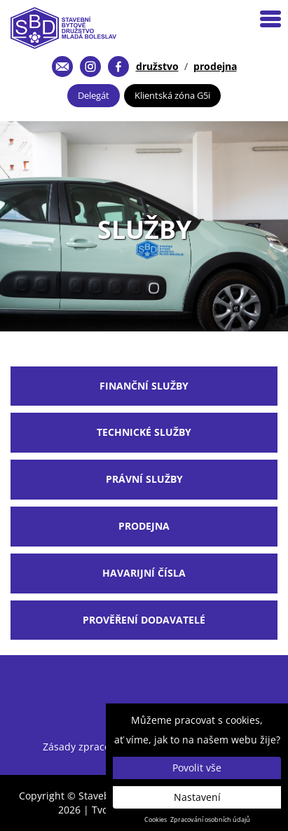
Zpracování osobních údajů (210, 820)
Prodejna (144, 526)
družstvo (157, 66)
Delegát (93, 95)
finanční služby (144, 385)
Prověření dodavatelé (144, 619)
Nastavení (197, 797)
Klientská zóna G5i (172, 95)
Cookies (155, 820)
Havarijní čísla (144, 572)
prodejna (215, 66)
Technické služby (144, 432)
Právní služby (144, 479)
